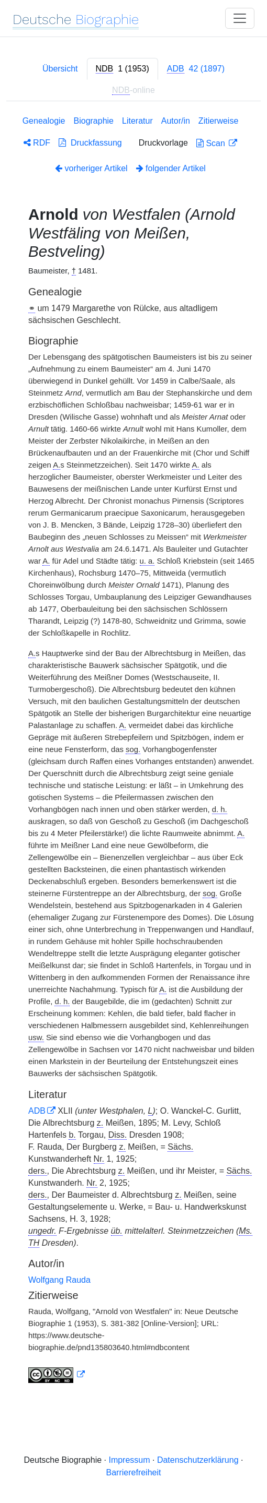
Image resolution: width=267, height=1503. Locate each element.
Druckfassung (90, 142)
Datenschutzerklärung (198, 1460)
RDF (37, 142)
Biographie (94, 120)
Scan (211, 143)
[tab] (122, 69)
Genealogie (44, 120)
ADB (37, 1110)
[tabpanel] (133, 751)
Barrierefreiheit (133, 1472)
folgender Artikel (171, 168)
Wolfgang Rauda (59, 1279)
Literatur (137, 120)
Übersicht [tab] (60, 68)
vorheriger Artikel (91, 168)
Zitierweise (218, 120)
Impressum (129, 1460)
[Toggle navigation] (239, 18)
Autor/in (175, 120)
